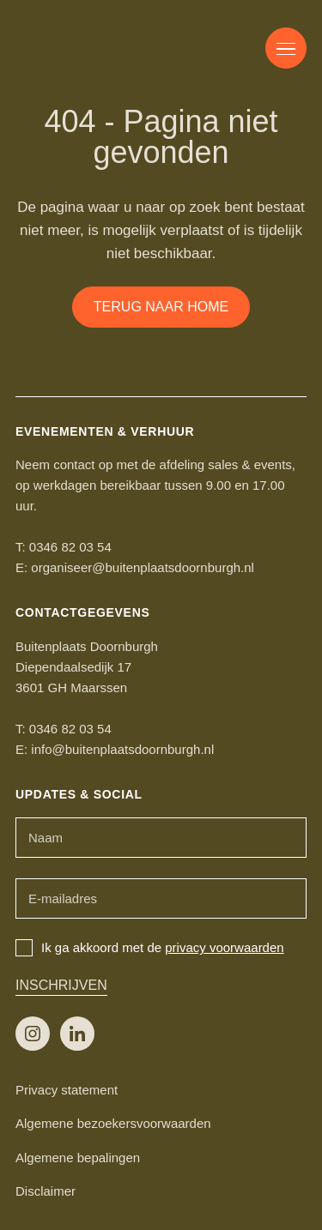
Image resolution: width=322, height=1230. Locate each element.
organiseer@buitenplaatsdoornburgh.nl (142, 567)
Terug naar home (161, 306)
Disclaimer (45, 1191)
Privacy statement (66, 1089)
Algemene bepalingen (77, 1157)
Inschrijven (61, 985)
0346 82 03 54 (70, 547)
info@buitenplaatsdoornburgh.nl (122, 749)
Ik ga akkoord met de (149, 947)
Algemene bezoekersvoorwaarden (113, 1123)
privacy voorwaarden (224, 947)
